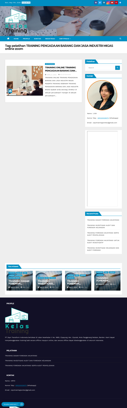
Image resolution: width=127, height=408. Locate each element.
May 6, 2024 (15, 287)
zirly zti (25, 287)
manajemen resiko (14, 277)
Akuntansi (12, 272)
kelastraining (64, 74)
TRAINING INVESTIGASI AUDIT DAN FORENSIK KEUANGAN (28, 361)
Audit (25, 272)
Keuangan (19, 275)
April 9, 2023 (52, 74)
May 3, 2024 (44, 287)
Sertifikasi (64, 39)
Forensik (11, 275)
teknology (71, 277)
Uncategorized (50, 64)
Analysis (19, 272)
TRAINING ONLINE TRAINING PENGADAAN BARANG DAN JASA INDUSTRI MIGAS (60, 70)
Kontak (37, 39)
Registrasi (50, 39)
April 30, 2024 (103, 284)
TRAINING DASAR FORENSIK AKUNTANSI (103, 220)
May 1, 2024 (73, 287)
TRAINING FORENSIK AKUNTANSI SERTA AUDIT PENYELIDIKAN (29, 365)
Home (16, 39)
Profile (26, 39)
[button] (120, 39)
